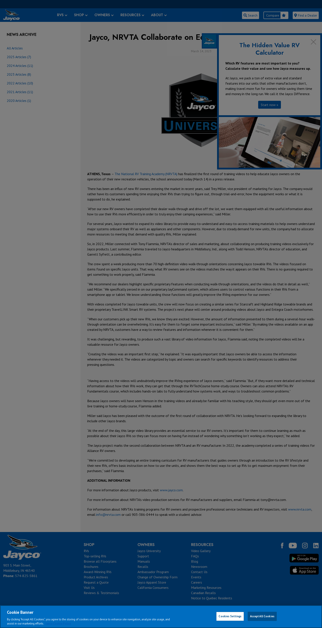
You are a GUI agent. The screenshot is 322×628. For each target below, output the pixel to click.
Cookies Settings (230, 616)
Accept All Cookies (262, 616)
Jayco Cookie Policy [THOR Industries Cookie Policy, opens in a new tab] (58, 623)
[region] (161, 616)
